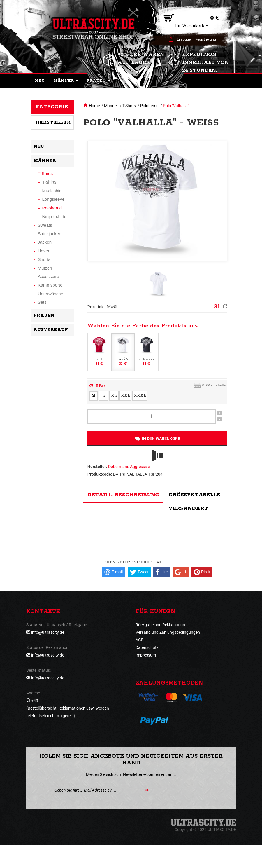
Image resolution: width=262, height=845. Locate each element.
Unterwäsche (51, 293)
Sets (42, 302)
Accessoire (48, 276)
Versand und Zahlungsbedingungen (168, 632)
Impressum (146, 655)
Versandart (188, 508)
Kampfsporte (50, 284)
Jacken (45, 242)
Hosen (44, 250)
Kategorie (51, 107)
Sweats (45, 225)
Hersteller (53, 122)
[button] (65, 81)
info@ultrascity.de (47, 632)
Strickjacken (49, 233)
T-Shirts (129, 105)
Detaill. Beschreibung (123, 495)
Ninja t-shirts (54, 216)
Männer (111, 105)
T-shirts (49, 181)
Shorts (44, 259)
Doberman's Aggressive (129, 466)
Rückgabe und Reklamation (160, 624)
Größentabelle (214, 385)
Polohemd (149, 105)
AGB (140, 640)
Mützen (45, 268)
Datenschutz (147, 647)
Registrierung (205, 39)
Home (94, 105)
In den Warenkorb (157, 438)
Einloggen (185, 39)
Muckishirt (52, 190)
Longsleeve (53, 199)
